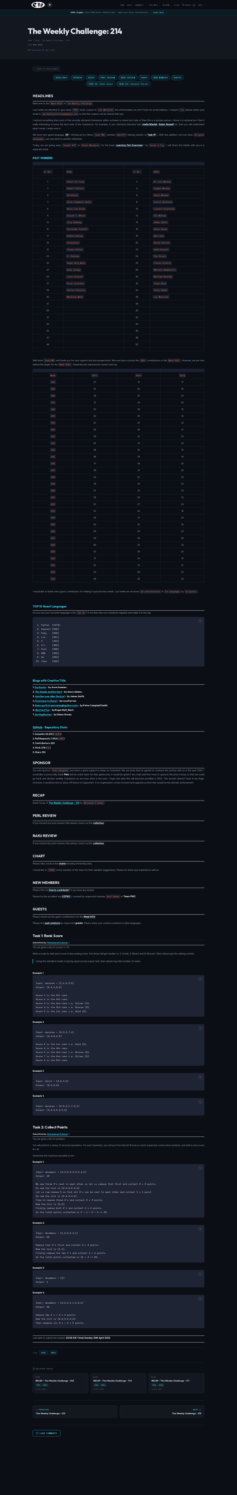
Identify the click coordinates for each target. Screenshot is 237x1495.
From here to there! (47, 699)
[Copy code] (200, 621)
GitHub (38, 726)
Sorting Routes (44, 713)
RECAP (91, 77)
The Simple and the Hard (49, 690)
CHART (144, 77)
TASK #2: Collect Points (133, 83)
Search (188, 5)
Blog (37, 40)
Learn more (158, 12)
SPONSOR (77, 77)
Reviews (167, 5)
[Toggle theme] (49, 4)
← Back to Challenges (46, 69)
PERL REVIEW (108, 77)
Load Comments (46, 1424)
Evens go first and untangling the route (57, 703)
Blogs (176, 5)
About (129, 5)
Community (140, 5)
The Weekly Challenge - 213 (64, 801)
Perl (43, 1344)
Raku (53, 1344)
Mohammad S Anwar (58, 941)
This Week (154, 5)
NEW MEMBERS (161, 77)
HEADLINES (61, 77)
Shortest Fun (43, 708)
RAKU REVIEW (128, 77)
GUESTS (177, 77)
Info (201, 5)
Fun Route (41, 685)
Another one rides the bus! (51, 694)
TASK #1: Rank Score (101, 83)
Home (122, 5)
